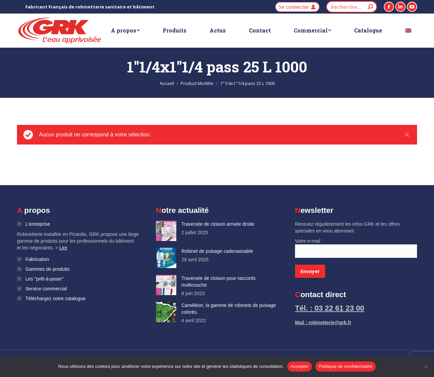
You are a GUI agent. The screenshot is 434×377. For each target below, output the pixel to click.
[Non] (425, 366)
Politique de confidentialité (345, 366)
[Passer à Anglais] (408, 30)
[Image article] (166, 231)
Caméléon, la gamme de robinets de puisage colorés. (228, 309)
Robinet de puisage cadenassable (217, 251)
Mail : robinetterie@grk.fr (323, 322)
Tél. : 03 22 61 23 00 (329, 308)
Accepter (300, 366)
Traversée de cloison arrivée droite (217, 224)
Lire (63, 247)
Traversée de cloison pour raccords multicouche (218, 281)
